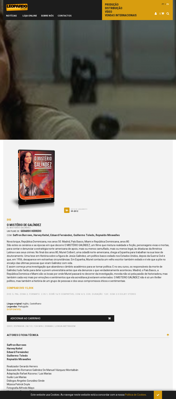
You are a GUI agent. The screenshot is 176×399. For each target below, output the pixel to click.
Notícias (11, 15)
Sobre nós (47, 15)
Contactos (64, 15)
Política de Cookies (135, 394)
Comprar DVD (20, 288)
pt (163, 4)
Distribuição (113, 8)
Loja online (30, 15)
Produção (112, 4)
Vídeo (108, 11)
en (168, 4)
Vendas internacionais (121, 15)
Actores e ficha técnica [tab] (88, 335)
